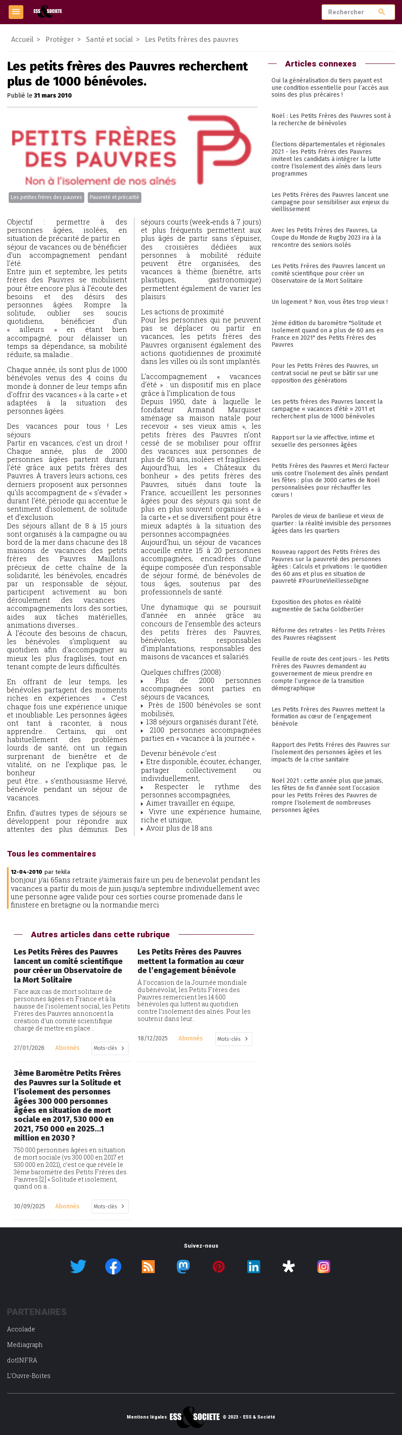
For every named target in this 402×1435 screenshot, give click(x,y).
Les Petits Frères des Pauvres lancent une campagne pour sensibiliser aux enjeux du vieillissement (330, 202)
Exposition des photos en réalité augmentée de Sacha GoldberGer (317, 605)
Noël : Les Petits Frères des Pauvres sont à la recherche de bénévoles (331, 119)
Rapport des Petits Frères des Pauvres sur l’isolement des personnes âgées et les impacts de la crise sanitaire (330, 752)
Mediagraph (25, 1344)
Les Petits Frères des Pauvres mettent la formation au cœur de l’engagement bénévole (328, 717)
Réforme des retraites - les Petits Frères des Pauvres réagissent (328, 634)
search (381, 11)
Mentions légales (147, 1417)
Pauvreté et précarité (114, 197)
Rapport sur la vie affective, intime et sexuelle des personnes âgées (322, 441)
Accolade (21, 1329)
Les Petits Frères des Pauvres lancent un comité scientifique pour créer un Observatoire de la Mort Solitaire (328, 273)
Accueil (22, 39)
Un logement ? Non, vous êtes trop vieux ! (329, 302)
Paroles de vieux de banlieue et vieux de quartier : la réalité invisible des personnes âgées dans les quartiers (331, 523)
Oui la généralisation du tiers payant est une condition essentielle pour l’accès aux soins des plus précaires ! (330, 88)
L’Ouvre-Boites (29, 1376)
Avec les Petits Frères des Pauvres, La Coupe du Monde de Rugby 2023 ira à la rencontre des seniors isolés (326, 238)
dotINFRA (22, 1360)
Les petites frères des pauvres (46, 197)
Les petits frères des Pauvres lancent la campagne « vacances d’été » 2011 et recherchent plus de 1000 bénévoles (327, 409)
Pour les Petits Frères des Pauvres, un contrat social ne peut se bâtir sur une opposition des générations (324, 373)
